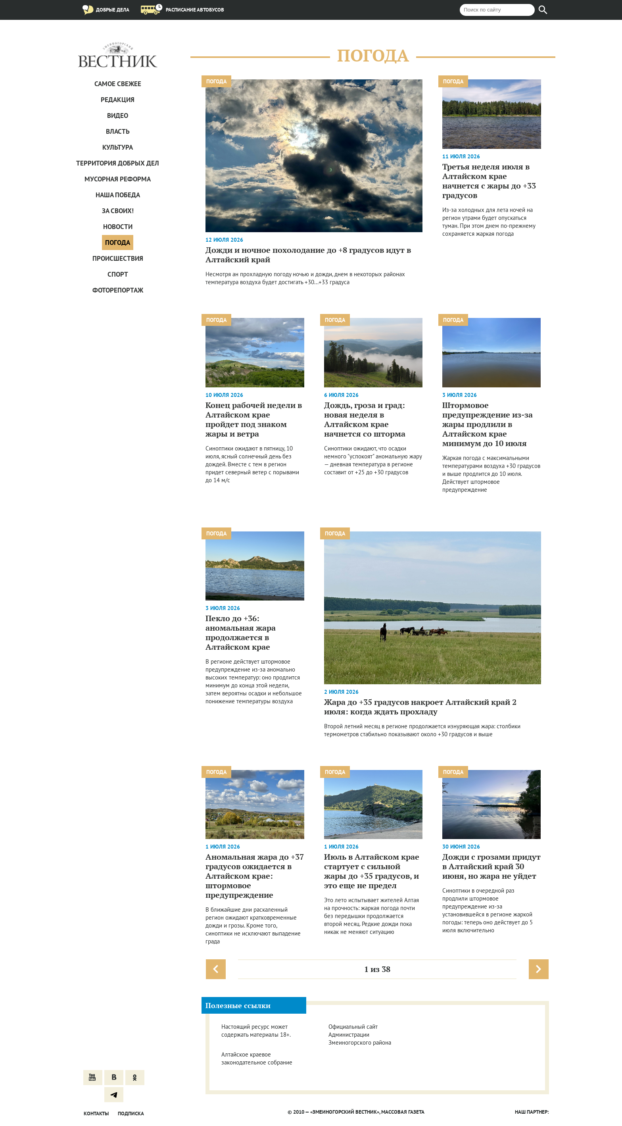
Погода (117, 242)
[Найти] (543, 10)
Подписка (131, 1113)
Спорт (118, 274)
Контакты (96, 1113)
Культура (117, 147)
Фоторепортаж (117, 290)
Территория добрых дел (117, 163)
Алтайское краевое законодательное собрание (256, 1058)
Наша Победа (118, 195)
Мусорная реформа (117, 179)
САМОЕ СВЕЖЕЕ (117, 83)
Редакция (117, 99)
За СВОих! (118, 210)
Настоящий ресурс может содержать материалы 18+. (256, 1030)
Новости (117, 226)
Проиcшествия (117, 258)
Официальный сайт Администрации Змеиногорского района (359, 1034)
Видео (117, 115)
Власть (118, 131)
